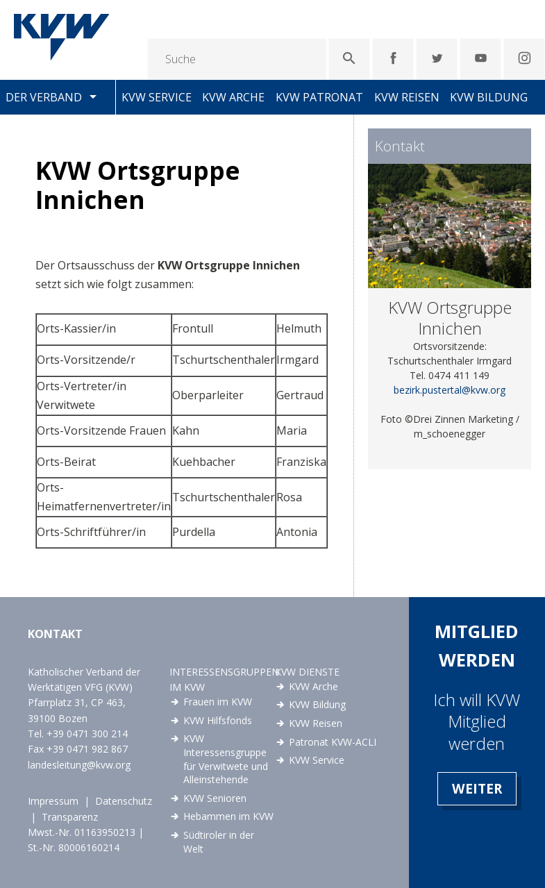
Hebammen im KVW (228, 816)
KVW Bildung (489, 97)
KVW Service (156, 97)
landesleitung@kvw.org (79, 764)
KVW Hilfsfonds (217, 720)
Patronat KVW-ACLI (332, 741)
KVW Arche (233, 97)
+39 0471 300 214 (87, 733)
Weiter (477, 788)
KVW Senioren (214, 798)
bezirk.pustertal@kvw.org (449, 389)
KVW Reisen (406, 97)
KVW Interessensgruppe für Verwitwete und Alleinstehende (225, 759)
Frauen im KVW (217, 701)
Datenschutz (123, 800)
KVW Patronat (319, 97)
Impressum (53, 800)
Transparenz (70, 816)
